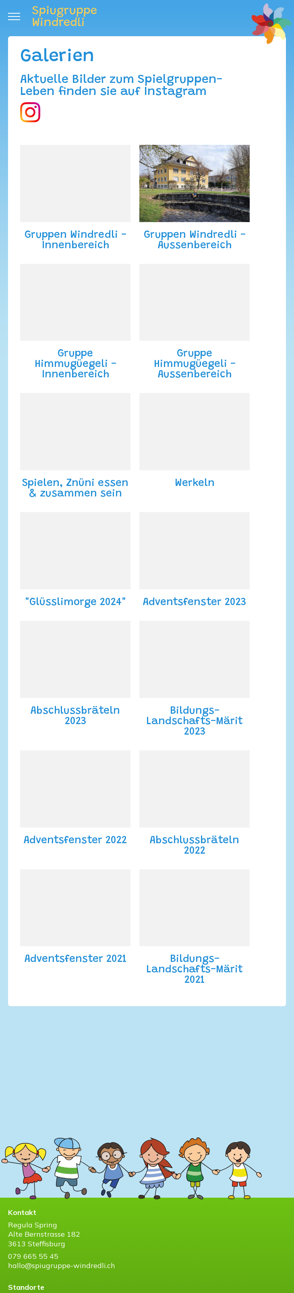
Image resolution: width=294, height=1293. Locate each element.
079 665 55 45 (33, 1256)
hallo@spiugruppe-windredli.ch (61, 1265)
